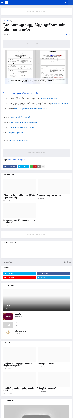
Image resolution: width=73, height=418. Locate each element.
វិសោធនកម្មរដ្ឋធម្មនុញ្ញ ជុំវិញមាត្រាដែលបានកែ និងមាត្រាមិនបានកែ (19, 221)
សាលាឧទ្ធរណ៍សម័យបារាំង (46, 364)
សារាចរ (17, 322)
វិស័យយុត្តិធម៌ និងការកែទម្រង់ (47, 388)
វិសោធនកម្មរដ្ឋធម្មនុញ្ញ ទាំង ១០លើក (49, 195)
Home (5, 20)
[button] (2, 2)
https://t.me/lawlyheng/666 (60, 103)
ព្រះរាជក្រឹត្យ (18, 314)
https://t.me (21, 117)
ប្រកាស (8, 305)
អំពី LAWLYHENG (20, 331)
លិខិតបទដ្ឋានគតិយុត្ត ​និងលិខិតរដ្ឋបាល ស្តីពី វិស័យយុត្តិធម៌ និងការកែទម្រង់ (19, 197)
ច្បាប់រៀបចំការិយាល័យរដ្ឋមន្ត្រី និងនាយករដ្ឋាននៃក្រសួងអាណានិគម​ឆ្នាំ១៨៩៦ (18, 365)
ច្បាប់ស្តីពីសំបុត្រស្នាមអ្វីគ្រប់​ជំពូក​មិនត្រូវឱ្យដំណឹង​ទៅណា (18, 390)
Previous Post (7, 262)
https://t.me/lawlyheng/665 (49, 98)
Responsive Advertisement (36, 11)
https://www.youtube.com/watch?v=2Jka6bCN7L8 (30, 109)
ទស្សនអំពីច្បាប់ (13, 20)
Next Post (67, 262)
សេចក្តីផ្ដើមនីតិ (22, 160)
